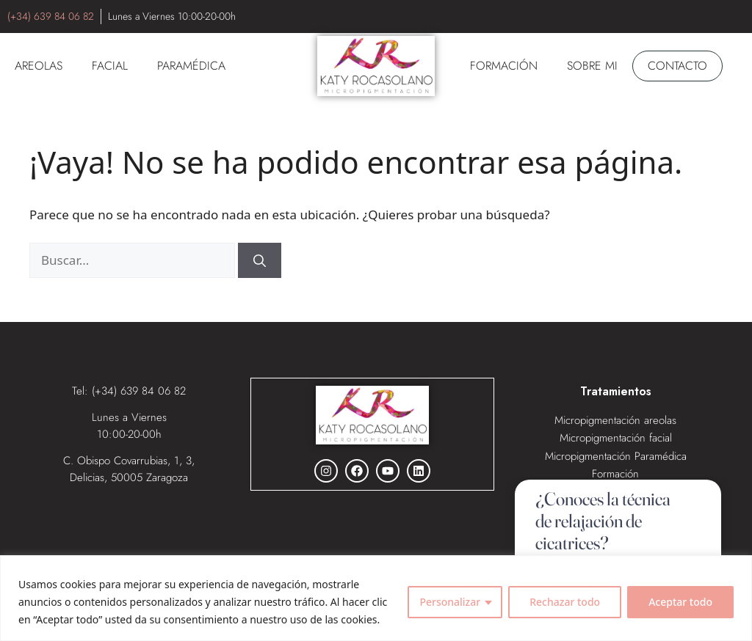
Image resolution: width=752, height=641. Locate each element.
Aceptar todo (680, 602)
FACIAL (110, 65)
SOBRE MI (592, 65)
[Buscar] (259, 260)
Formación (504, 65)
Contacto (677, 65)
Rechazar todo (564, 602)
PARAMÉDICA (191, 65)
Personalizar (449, 602)
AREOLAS (38, 65)
